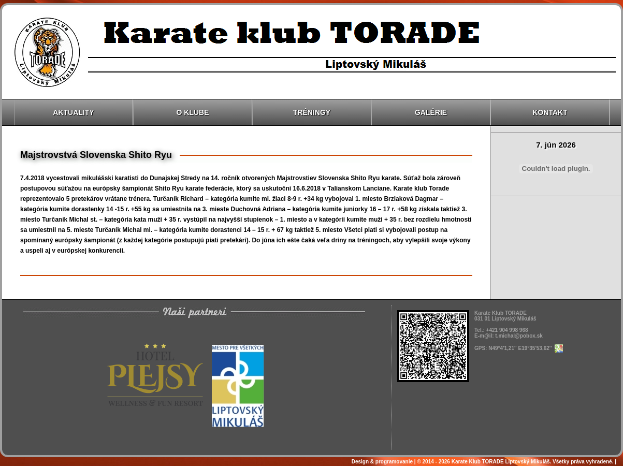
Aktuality (73, 112)
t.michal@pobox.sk (518, 336)
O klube (193, 112)
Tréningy (311, 112)
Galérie (431, 112)
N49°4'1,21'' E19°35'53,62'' (525, 348)
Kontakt (549, 112)
